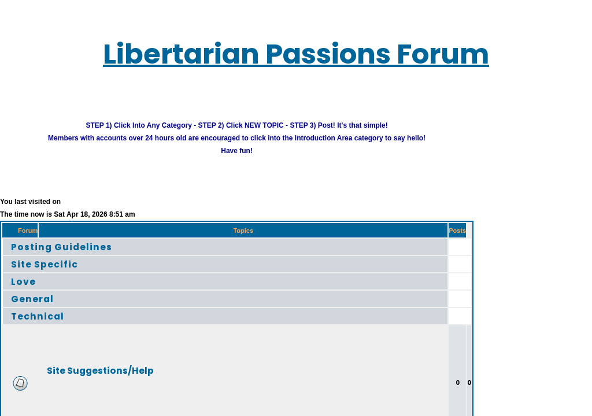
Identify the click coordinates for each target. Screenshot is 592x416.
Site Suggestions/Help (83, 364)
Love (17, 275)
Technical (29, 309)
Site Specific (35, 257)
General (24, 292)
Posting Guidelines (49, 240)
